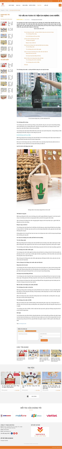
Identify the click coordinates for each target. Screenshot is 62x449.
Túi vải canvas (35, 443)
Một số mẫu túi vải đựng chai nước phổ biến (33, 58)
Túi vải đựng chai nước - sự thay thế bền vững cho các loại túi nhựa (39, 32)
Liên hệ (46, 5)
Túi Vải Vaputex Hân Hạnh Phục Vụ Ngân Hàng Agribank (21, 359)
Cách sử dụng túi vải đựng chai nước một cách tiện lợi (36, 51)
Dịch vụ (18, 5)
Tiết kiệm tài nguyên (30, 40)
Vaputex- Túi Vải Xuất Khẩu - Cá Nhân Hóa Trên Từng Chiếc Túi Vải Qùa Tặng (44, 359)
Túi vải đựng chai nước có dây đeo (33, 60)
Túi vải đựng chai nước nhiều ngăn (33, 49)
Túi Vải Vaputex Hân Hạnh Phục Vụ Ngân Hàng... (10, 24)
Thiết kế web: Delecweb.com (56, 447)
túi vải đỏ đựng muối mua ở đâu (33, 36)
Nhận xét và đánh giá (22, 329)
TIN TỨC (39, 5)
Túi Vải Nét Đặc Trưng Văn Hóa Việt (32, 358)
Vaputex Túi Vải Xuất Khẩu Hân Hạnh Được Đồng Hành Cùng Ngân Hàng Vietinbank (55, 359)
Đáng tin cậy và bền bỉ (31, 42)
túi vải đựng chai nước (22, 323)
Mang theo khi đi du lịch (31, 53)
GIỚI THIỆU (11, 5)
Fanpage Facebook (4, 440)
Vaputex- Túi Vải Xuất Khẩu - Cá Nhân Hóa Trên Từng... (10, 36)
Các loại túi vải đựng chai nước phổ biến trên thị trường (36, 45)
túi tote (31, 443)
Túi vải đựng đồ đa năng (31, 34)
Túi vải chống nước (30, 47)
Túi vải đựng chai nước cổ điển (32, 62)
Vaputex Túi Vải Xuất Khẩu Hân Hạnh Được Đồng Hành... (10, 42)
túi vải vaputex (26, 443)
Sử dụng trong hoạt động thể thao (33, 55)
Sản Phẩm (25, 5)
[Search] (60, 5)
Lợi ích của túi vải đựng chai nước (31, 38)
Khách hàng (32, 5)
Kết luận (26, 64)
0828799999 (9, 1)
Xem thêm (16, 390)
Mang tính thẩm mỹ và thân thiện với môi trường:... (10, 56)
